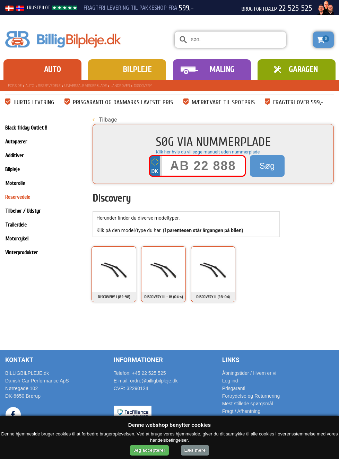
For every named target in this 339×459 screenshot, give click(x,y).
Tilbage (105, 119)
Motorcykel (16, 239)
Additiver (14, 155)
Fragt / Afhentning (241, 411)
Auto (52, 69)
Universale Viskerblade (85, 86)
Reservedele (49, 86)
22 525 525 (295, 8)
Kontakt (19, 359)
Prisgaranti (233, 388)
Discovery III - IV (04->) (163, 296)
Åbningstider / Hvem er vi (249, 373)
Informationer (138, 359)
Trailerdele (16, 225)
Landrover (120, 86)
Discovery (143, 86)
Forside (15, 86)
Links (231, 359)
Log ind (230, 380)
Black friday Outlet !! (26, 128)
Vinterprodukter (21, 252)
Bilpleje (137, 69)
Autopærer (16, 142)
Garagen (303, 69)
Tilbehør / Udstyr (23, 211)
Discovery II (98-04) (213, 296)
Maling (221, 69)
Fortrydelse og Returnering (251, 396)
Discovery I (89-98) (114, 296)
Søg (267, 165)
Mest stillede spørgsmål (247, 403)
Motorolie (15, 183)
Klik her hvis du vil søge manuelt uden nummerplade (208, 152)
